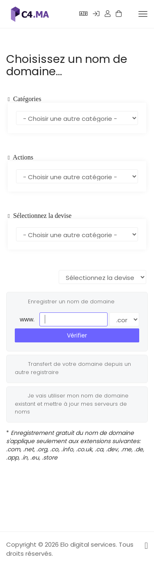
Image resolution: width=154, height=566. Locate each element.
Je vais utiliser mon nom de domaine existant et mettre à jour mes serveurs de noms (72, 403)
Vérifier (77, 335)
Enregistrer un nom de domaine (65, 301)
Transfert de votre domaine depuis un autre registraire (73, 368)
